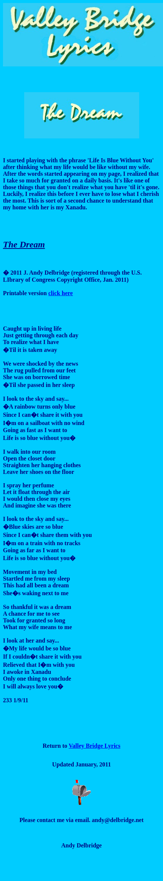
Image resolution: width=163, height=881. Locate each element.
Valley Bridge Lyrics (94, 746)
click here (60, 293)
